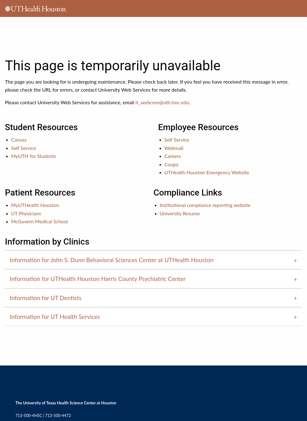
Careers (172, 156)
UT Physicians (26, 213)
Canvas (18, 139)
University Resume (180, 213)
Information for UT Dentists (46, 297)
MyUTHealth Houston (35, 205)
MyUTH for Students (33, 156)
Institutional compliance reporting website (205, 205)
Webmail (174, 148)
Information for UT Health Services (55, 316)
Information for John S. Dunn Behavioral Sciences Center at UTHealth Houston (111, 259)
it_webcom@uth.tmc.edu (162, 102)
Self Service (23, 148)
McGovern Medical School (39, 221)
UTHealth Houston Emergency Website (206, 172)
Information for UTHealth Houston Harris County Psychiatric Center (98, 278)
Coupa (171, 164)
